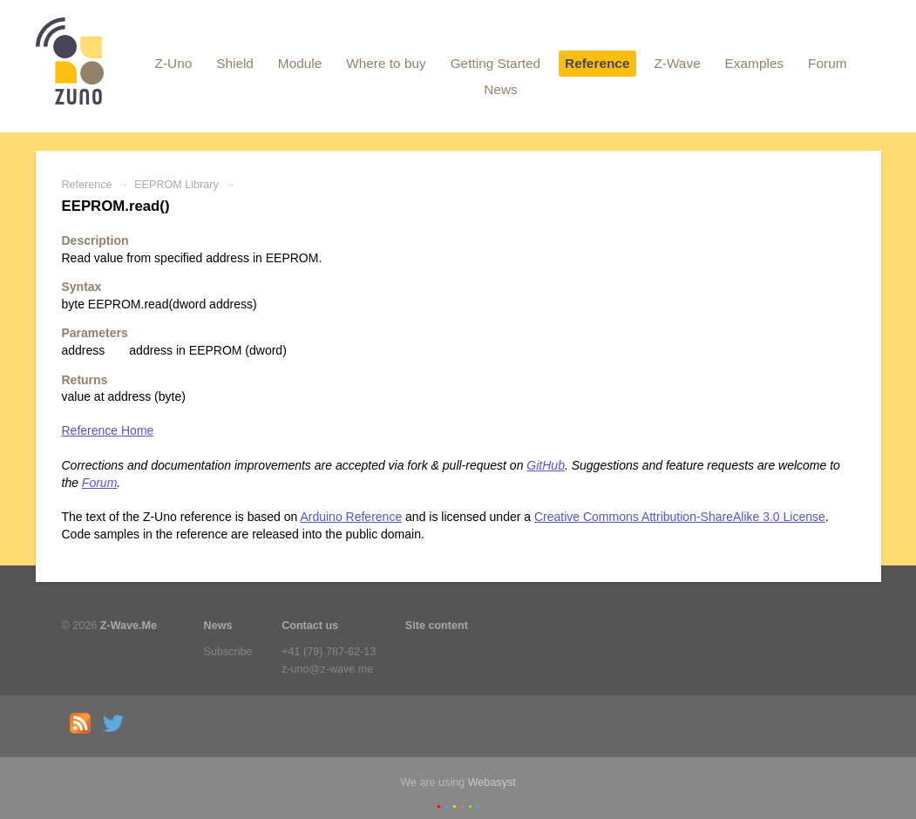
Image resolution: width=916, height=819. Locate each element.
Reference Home (108, 430)
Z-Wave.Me (128, 625)
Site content (436, 625)
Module (300, 63)
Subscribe (228, 652)
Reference (597, 63)
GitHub (545, 465)
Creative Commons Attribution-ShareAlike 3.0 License (679, 517)
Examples (754, 63)
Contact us (310, 625)
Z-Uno (173, 63)
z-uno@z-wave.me (327, 669)
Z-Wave (677, 63)
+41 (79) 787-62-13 (329, 652)
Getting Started (496, 63)
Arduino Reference (351, 517)
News (500, 89)
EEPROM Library (176, 185)
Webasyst (492, 782)
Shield (235, 63)
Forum (827, 63)
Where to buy (386, 63)
